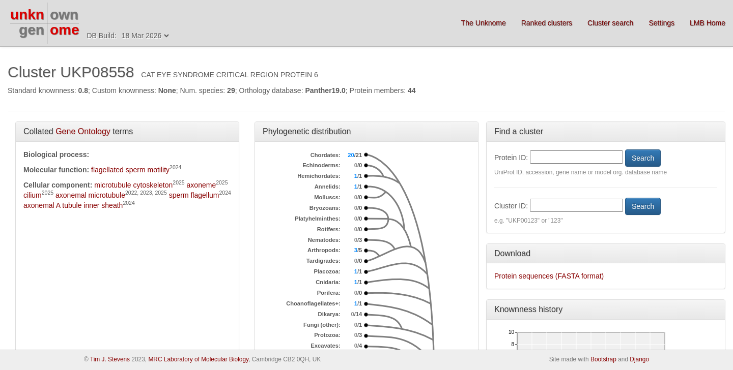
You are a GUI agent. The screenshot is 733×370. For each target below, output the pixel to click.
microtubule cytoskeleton (133, 185)
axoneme (201, 185)
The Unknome (483, 23)
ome (64, 30)
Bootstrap (603, 359)
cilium (32, 195)
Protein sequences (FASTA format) (549, 276)
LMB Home (707, 23)
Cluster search (610, 23)
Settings (661, 23)
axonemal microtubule (90, 195)
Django (639, 359)
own (64, 14)
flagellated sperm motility (130, 170)
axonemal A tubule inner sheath (73, 205)
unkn (27, 14)
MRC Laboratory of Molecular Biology (198, 359)
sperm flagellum (194, 195)
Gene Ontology (82, 131)
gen (31, 30)
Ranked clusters (546, 23)
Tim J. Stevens (110, 359)
